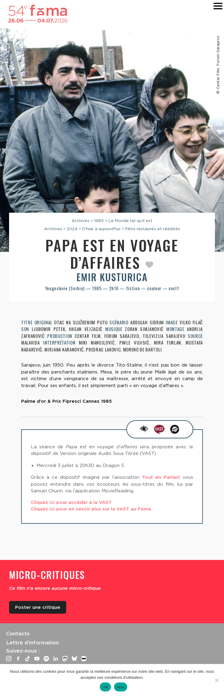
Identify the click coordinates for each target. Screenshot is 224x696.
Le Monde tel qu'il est (130, 220)
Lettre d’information (32, 643)
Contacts (18, 634)
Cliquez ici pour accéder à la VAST (71, 502)
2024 (72, 228)
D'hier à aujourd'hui (101, 228)
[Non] (216, 680)
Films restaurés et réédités (152, 228)
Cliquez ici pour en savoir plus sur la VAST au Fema (91, 509)
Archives (80, 220)
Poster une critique (37, 607)
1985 (99, 220)
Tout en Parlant (161, 477)
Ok (105, 687)
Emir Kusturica (112, 277)
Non (121, 687)
